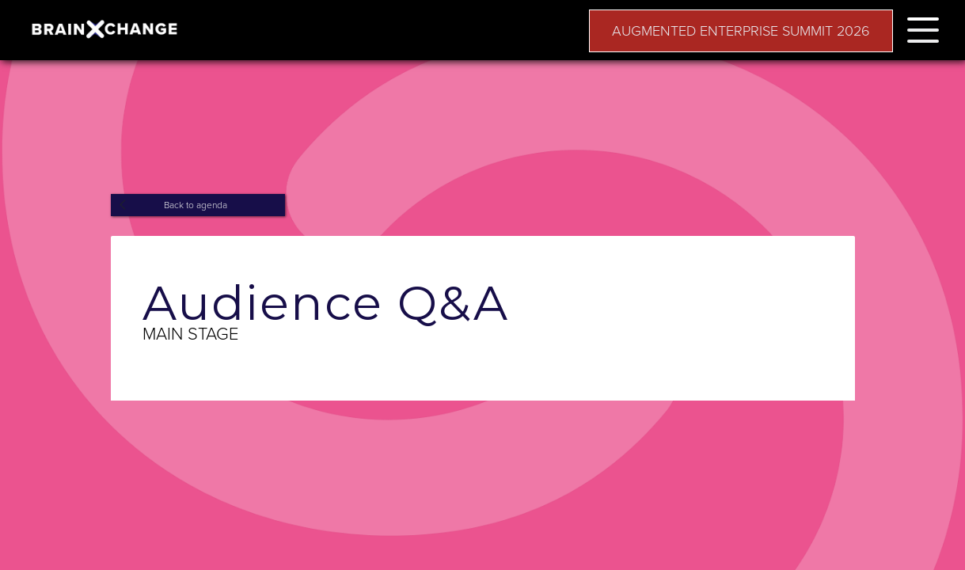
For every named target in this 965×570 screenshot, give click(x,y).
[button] (923, 27)
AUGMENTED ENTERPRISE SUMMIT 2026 (741, 31)
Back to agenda (195, 205)
